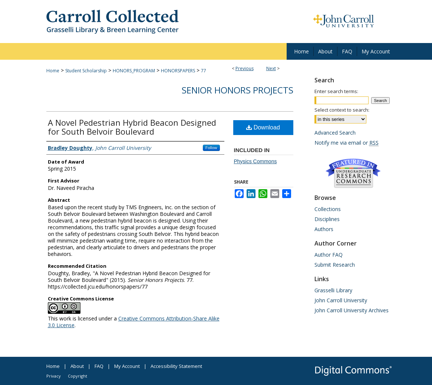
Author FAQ (328, 254)
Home (52, 71)
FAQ (99, 366)
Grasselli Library (333, 290)
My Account (127, 366)
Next (271, 68)
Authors (323, 229)
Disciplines (327, 219)
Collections (327, 209)
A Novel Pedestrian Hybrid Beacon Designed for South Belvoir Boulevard (132, 127)
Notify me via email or (346, 142)
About (77, 366)
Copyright (77, 376)
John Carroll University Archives (351, 310)
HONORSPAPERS (178, 71)
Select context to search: (341, 109)
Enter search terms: (336, 91)
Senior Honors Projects (237, 90)
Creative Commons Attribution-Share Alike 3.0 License (134, 322)
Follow (211, 147)
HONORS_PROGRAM (134, 71)
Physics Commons (255, 161)
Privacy (53, 376)
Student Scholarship (86, 71)
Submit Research (334, 264)
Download (263, 127)
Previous (244, 68)
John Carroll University (340, 300)
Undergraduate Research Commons (353, 173)
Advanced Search (335, 132)
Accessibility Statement (176, 366)
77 (203, 71)
